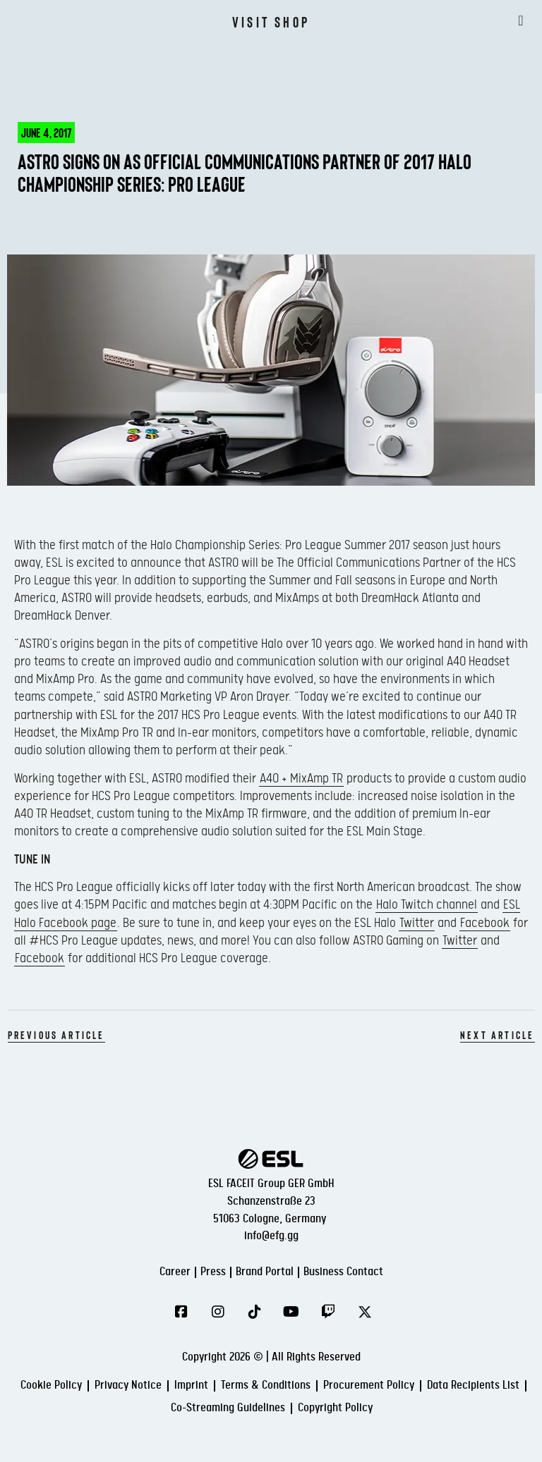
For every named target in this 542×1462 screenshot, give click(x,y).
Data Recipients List (473, 1385)
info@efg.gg (271, 1236)
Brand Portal (265, 1272)
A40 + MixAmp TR (301, 778)
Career (175, 1272)
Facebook (485, 923)
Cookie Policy (51, 1385)
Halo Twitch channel (426, 904)
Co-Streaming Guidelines (228, 1408)
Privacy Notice (128, 1385)
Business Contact (343, 1272)
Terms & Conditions (266, 1385)
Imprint (191, 1385)
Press (213, 1272)
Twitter (416, 923)
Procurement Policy (368, 1385)
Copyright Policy (335, 1408)
